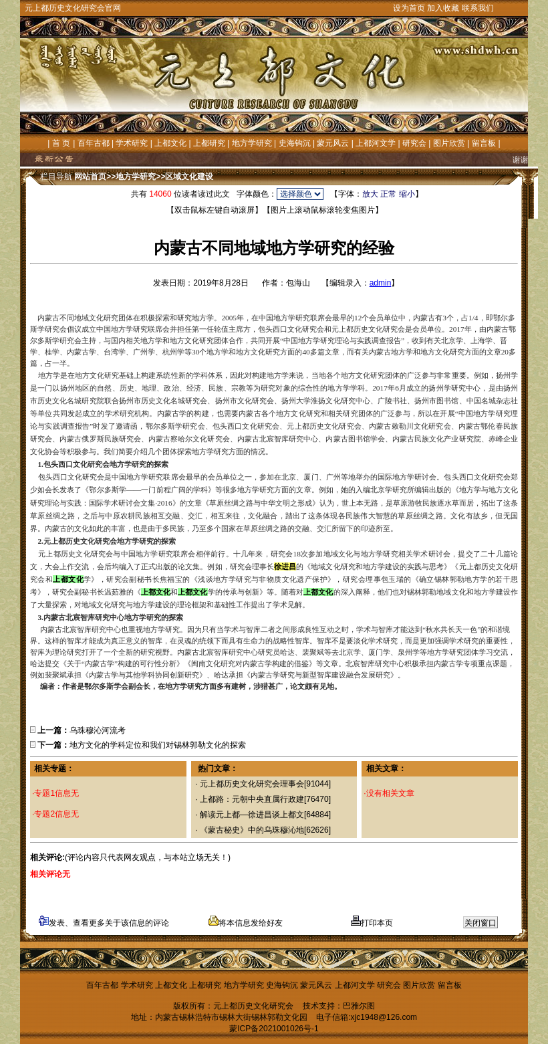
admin (381, 283)
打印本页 (372, 923)
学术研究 (132, 143)
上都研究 (209, 143)
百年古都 (94, 143)
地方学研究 (252, 143)
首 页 (61, 143)
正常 (388, 194)
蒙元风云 (333, 143)
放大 (370, 194)
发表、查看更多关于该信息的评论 (104, 923)
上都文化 (170, 143)
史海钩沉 (295, 143)
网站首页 (90, 176)
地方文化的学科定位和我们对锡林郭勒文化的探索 (158, 745)
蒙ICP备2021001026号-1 (273, 1028)
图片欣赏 (449, 143)
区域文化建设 (189, 176)
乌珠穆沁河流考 (98, 730)
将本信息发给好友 (246, 923)
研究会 (414, 143)
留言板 (484, 143)
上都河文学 (376, 143)
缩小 (407, 194)
